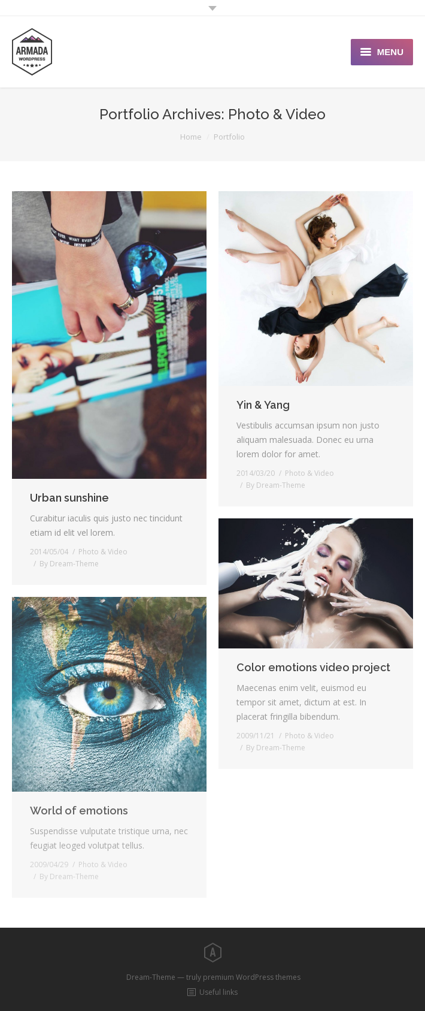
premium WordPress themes (251, 977)
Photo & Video (103, 552)
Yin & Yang (263, 405)
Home (191, 136)
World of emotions (79, 810)
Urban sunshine (69, 497)
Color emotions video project (313, 667)
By (69, 564)
